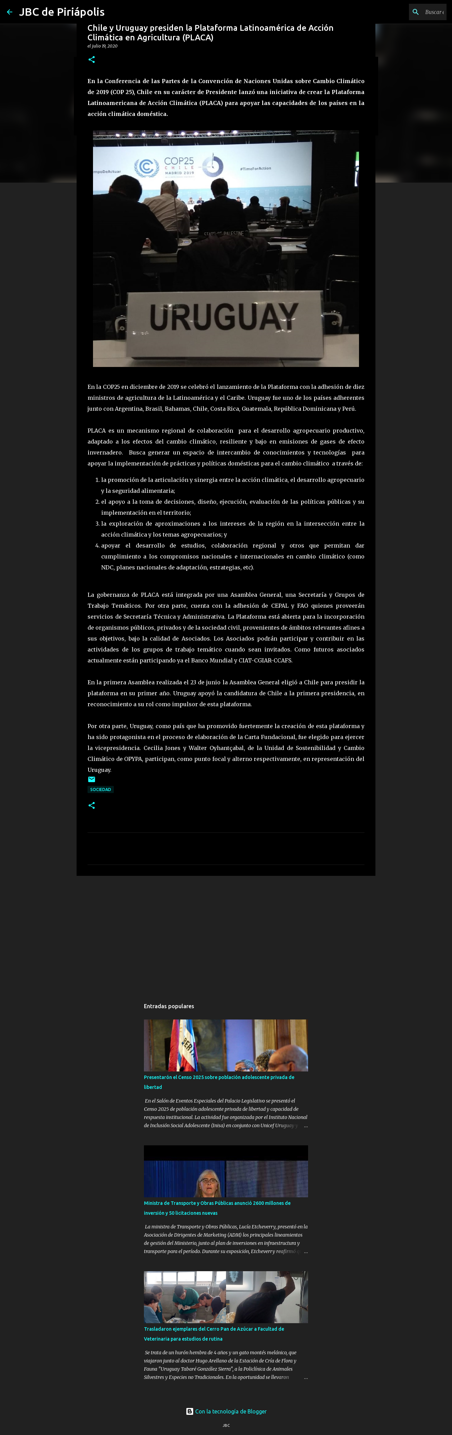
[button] (92, 60)
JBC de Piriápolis (62, 11)
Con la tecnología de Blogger (226, 1411)
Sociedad (100, 789)
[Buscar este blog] (411, 12)
